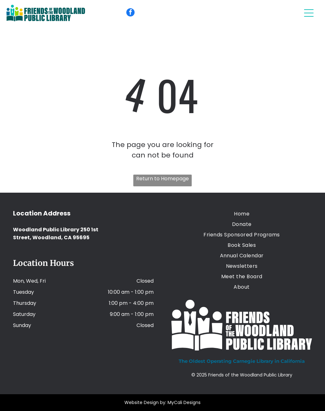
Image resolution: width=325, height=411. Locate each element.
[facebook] (130, 13)
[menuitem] (241, 214)
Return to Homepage (162, 178)
